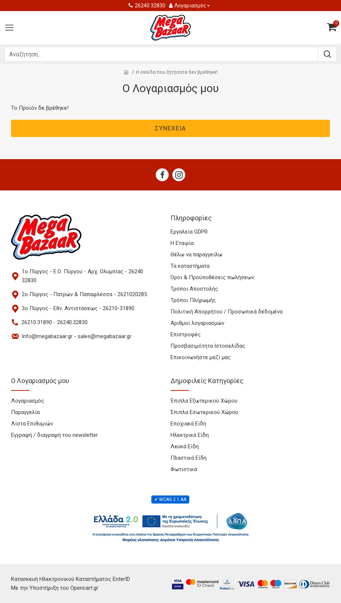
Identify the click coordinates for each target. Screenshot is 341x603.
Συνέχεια (170, 128)
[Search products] (161, 54)
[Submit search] (327, 54)
